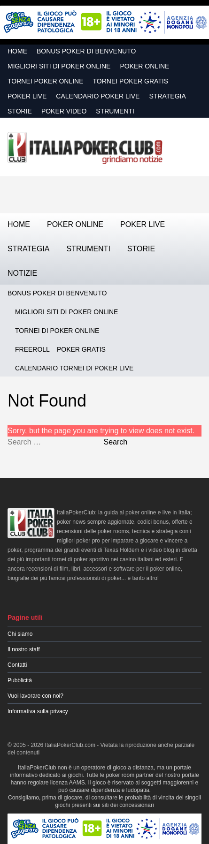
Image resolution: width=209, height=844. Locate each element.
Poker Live (27, 96)
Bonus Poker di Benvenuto (86, 51)
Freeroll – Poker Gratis (60, 349)
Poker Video (63, 111)
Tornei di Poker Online (57, 330)
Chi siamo (20, 634)
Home (17, 51)
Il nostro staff (23, 649)
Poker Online (144, 66)
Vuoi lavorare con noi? (35, 696)
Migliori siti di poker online (59, 66)
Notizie (22, 273)
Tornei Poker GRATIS (131, 81)
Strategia (167, 96)
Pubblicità (20, 680)
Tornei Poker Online (46, 81)
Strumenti (115, 111)
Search (115, 442)
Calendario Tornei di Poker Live (74, 368)
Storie (20, 111)
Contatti (17, 665)
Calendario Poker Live (97, 96)
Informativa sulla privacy (38, 711)
